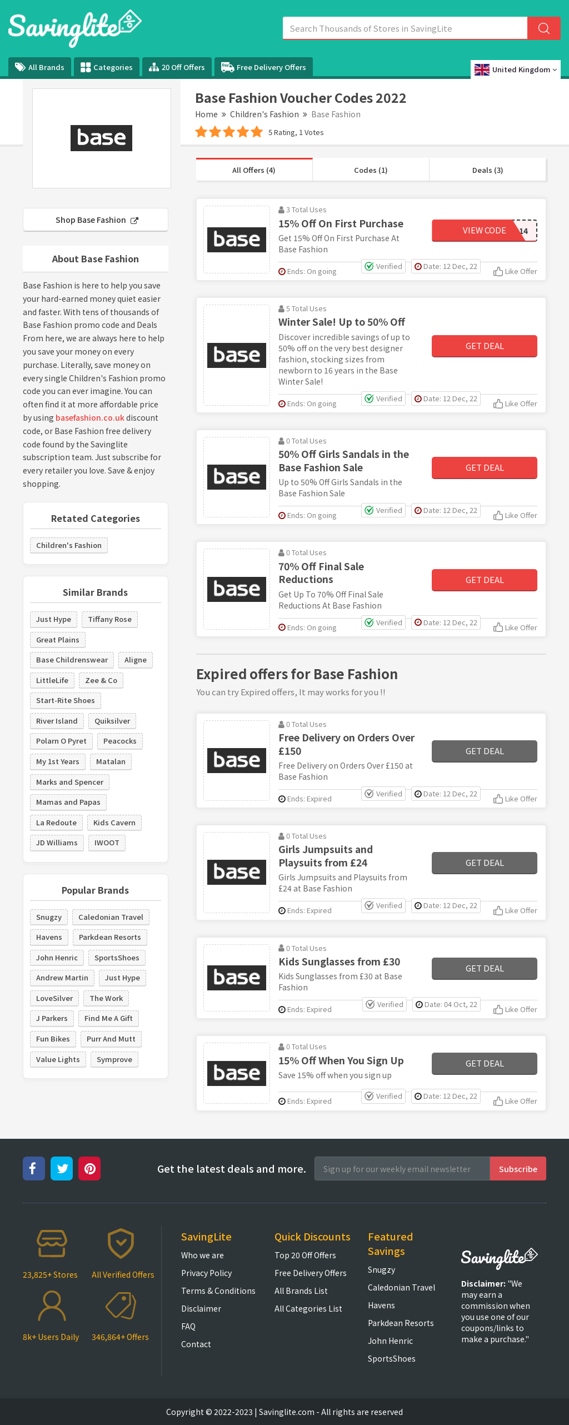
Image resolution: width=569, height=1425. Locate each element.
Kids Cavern (114, 822)
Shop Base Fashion (97, 219)
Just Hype (53, 619)
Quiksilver (112, 720)
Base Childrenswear (72, 659)
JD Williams (57, 842)
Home (206, 113)
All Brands (39, 67)
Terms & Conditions (218, 1290)
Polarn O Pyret (61, 740)
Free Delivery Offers (263, 67)
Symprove (114, 1059)
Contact (196, 1343)
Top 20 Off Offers (305, 1254)
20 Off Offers (177, 67)
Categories (107, 67)
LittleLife (52, 680)
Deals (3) (487, 170)
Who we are (202, 1254)
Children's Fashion (264, 113)
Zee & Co (101, 680)
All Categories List (308, 1308)
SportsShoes (116, 957)
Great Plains (57, 639)
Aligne (135, 659)
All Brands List (301, 1290)
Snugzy (49, 916)
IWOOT (106, 842)
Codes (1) (371, 170)
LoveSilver (54, 998)
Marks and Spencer (69, 781)
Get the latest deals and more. (231, 1168)
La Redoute (56, 822)
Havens (49, 936)
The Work (106, 998)
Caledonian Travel (110, 916)
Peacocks (120, 740)
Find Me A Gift (108, 1018)
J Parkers (52, 1018)
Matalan (111, 761)
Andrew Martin (62, 977)
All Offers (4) (254, 170)
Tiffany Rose (110, 619)
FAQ (188, 1326)
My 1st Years (57, 761)
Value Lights (58, 1059)
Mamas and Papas (68, 801)
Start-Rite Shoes (65, 700)
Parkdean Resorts (110, 936)
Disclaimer (201, 1308)
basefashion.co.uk (90, 417)
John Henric (57, 957)
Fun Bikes (53, 1038)
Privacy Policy (206, 1272)
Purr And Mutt (111, 1038)
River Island (57, 720)
